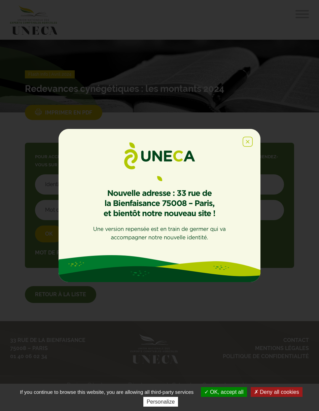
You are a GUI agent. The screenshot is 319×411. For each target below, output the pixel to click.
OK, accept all (224, 392)
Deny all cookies (276, 392)
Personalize (161, 402)
